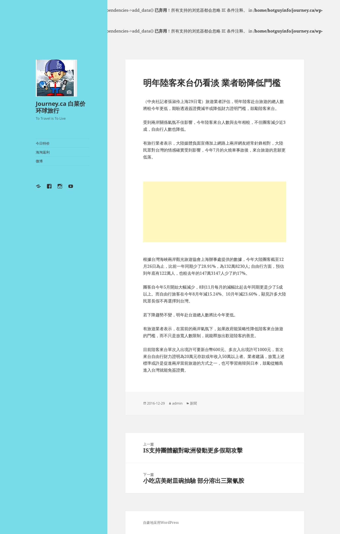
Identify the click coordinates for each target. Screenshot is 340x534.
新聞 (193, 403)
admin (177, 403)
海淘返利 (43, 152)
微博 (39, 161)
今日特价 (43, 143)
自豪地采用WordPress (161, 522)
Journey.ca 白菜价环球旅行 (60, 107)
